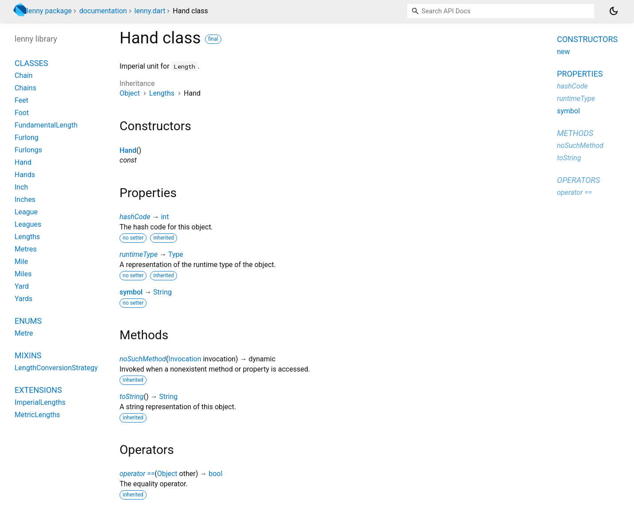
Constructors (587, 39)
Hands (25, 175)
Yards (23, 299)
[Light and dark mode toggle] (614, 11)
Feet (21, 100)
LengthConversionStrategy (56, 368)
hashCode (135, 217)
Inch (21, 187)
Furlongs (28, 150)
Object (130, 93)
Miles (23, 274)
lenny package (49, 11)
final (213, 39)
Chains (25, 88)
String (162, 292)
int (165, 217)
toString (131, 396)
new (563, 51)
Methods (575, 133)
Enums (28, 321)
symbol (131, 292)
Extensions (38, 390)
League (26, 212)
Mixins (28, 355)
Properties (580, 73)
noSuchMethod (143, 359)
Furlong (27, 137)
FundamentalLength (46, 125)
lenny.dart (150, 11)
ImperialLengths (40, 402)
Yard (22, 286)
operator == (137, 473)
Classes (31, 63)
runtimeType (139, 254)
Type (175, 254)
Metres (26, 249)
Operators (578, 180)
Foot (22, 113)
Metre (24, 333)
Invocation (184, 359)
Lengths (161, 93)
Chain (24, 75)
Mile (21, 261)
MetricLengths (37, 415)
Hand (128, 150)
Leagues (28, 224)
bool (215, 473)
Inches (25, 199)
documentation (103, 11)
